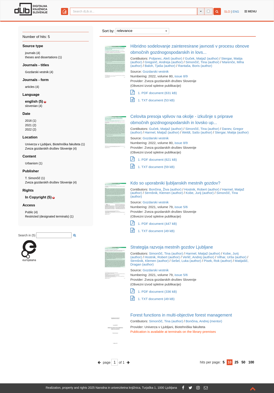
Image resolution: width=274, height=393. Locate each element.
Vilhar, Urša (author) (231, 257)
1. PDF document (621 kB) (153, 159)
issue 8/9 (181, 76)
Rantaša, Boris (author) (195, 66)
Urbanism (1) (33, 163)
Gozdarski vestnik (155, 71)
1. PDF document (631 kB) (153, 93)
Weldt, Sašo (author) (197, 132)
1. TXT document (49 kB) (152, 231)
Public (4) (31, 212)
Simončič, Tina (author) (202, 62)
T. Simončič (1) (35, 178)
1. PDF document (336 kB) (153, 291)
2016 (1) (30, 120)
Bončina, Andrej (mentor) (204, 321)
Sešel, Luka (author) (186, 260)
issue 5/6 (181, 207)
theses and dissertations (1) (43, 57)
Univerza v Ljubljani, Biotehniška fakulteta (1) (55, 144)
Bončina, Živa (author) (165, 189)
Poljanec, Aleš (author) (165, 58)
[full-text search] (208, 11)
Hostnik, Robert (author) (201, 189)
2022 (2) (30, 129)
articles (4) (32, 86)
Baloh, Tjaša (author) (160, 66)
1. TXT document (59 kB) (152, 167)
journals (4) (32, 53)
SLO (227, 11)
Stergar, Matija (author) (232, 132)
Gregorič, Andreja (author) (164, 62)
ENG (235, 11)
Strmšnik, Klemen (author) (164, 193)
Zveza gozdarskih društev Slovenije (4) (51, 148)
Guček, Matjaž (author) (202, 58)
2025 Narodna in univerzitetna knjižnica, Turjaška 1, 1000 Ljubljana (132, 387)
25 (236, 362)
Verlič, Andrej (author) (198, 257)
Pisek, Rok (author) (218, 260)
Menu (250, 11)
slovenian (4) (33, 106)
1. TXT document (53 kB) (152, 100)
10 (230, 362)
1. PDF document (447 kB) (153, 223)
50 (243, 362)
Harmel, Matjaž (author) (162, 132)
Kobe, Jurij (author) (200, 193)
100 (251, 362)
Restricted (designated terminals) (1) (49, 216)
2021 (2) (30, 125)
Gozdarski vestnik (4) (39, 72)
